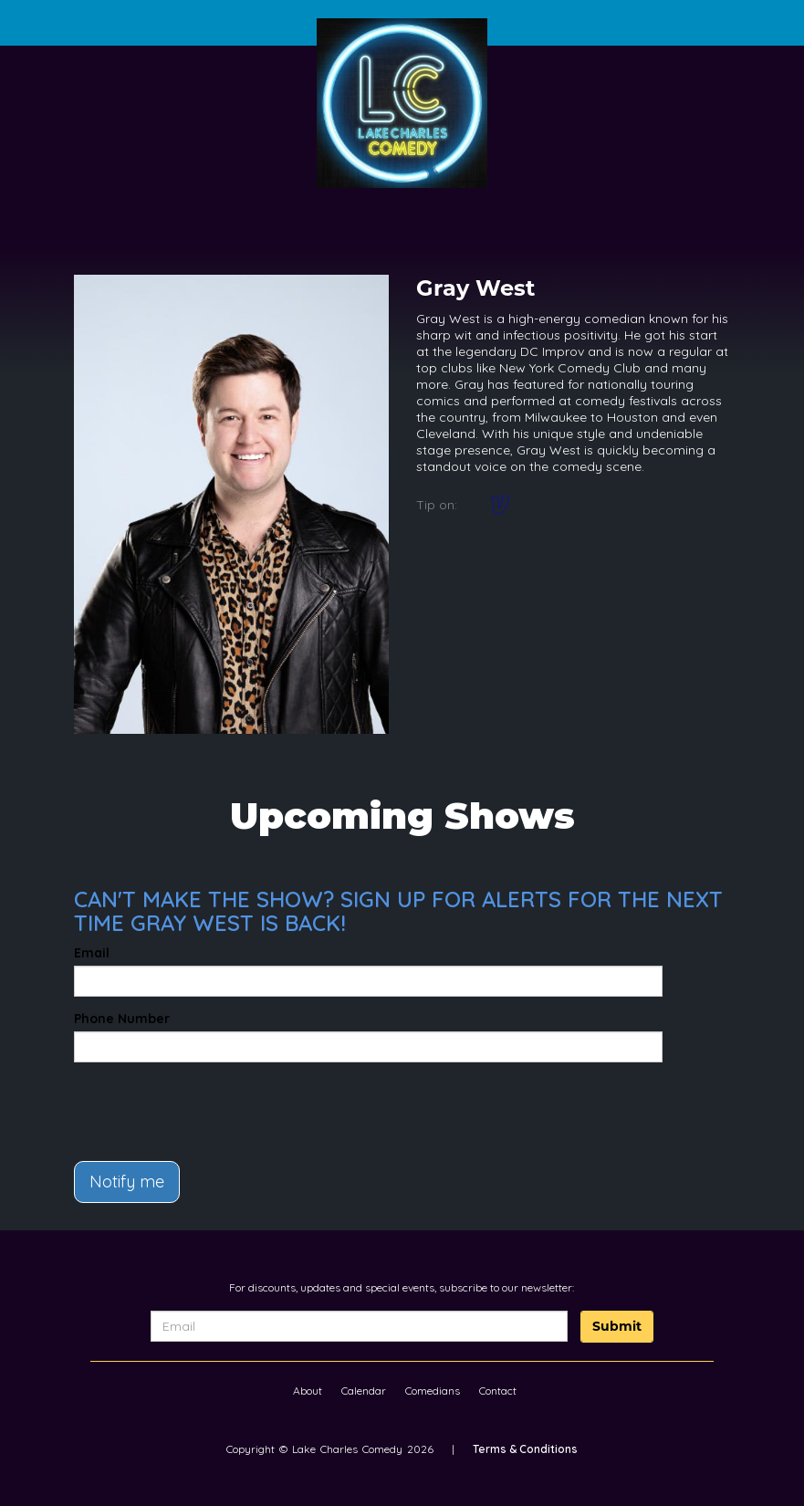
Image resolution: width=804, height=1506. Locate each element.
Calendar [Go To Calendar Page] (363, 1390)
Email (92, 953)
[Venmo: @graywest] (500, 505)
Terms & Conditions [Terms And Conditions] (525, 1449)
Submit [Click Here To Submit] (617, 1326)
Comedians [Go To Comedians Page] (432, 1390)
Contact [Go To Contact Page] (498, 1390)
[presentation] (180, 1103)
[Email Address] (360, 1326)
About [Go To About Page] (307, 1390)
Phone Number (122, 1018)
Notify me (126, 1181)
